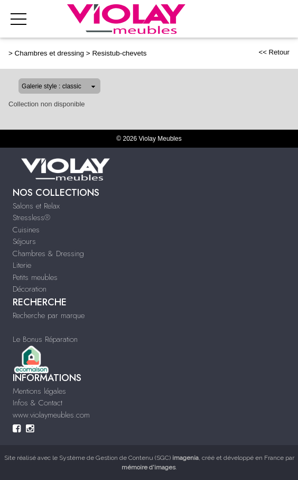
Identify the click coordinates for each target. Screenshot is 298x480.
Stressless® (31, 217)
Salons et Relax (36, 206)
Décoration (29, 289)
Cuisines (26, 230)
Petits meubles (35, 277)
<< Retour (274, 52)
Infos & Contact (37, 403)
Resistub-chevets (119, 53)
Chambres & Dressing (48, 253)
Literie (22, 265)
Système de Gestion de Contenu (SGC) (129, 457)
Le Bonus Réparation (45, 339)
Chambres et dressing (49, 53)
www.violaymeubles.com (51, 415)
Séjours (24, 241)
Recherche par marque (49, 315)
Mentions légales (39, 391)
